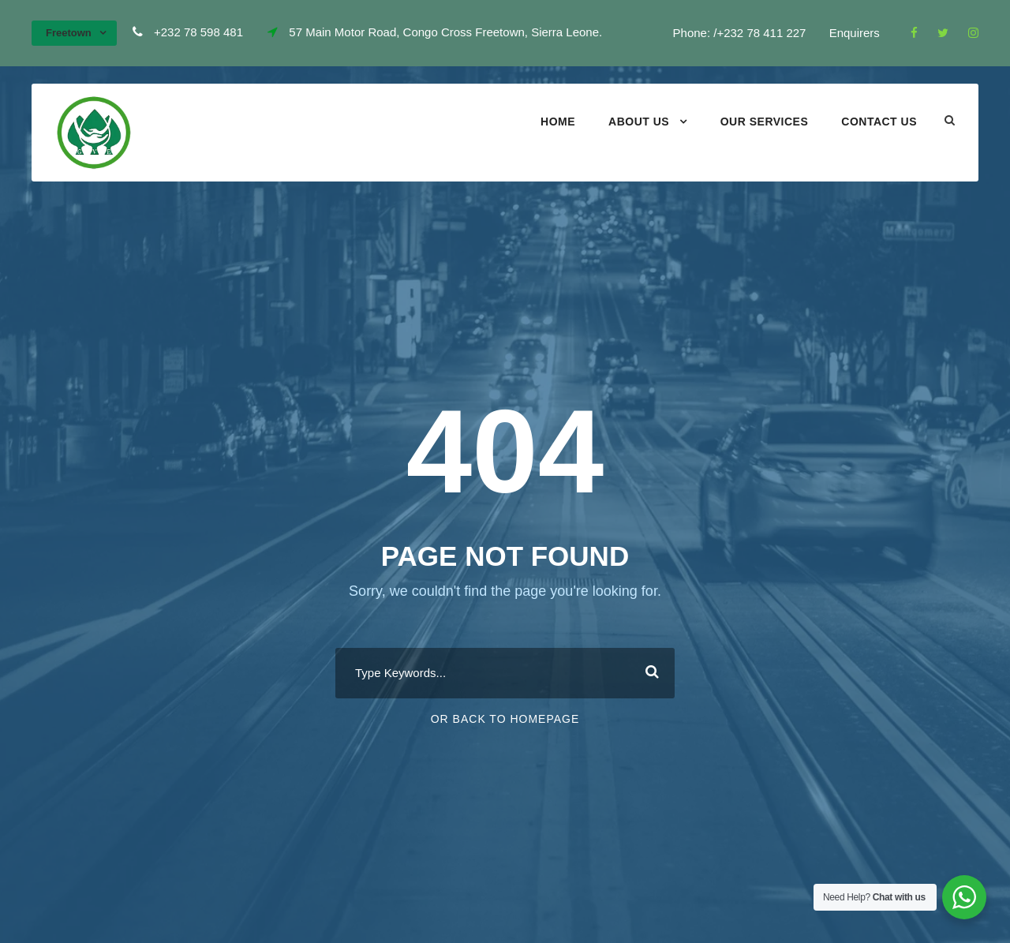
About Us (638, 121)
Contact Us (879, 121)
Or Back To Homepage (505, 719)
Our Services (764, 121)
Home (558, 121)
